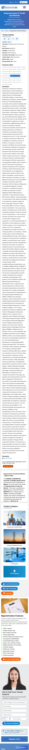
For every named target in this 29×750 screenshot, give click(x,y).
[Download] (8, 38)
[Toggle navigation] (25, 7)
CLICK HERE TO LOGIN (8, 466)
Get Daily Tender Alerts (11, 659)
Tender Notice (8, 458)
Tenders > (7, 30)
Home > (3, 30)
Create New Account (10, 584)
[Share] (12, 38)
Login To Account (9, 588)
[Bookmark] (16, 38)
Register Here (14, 739)
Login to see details (15, 75)
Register (12, 2)
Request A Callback (11, 723)
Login (17, 2)
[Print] (4, 38)
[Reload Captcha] (10, 718)
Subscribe (7, 593)
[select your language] (23, 2)
